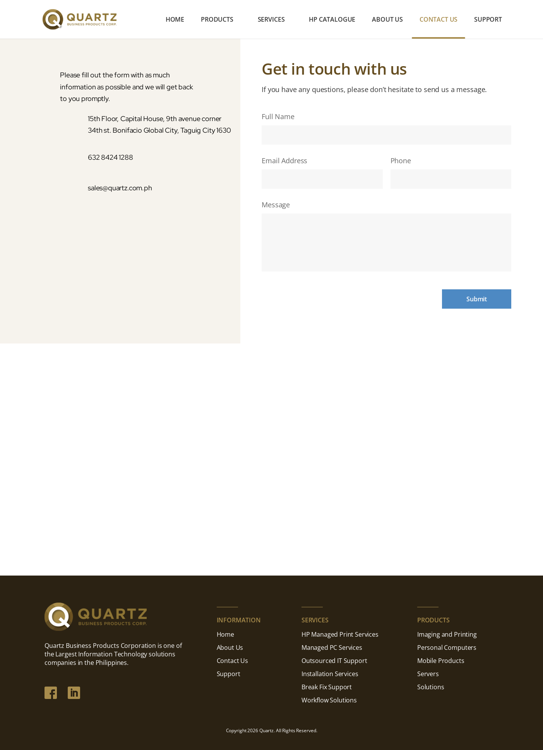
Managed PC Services (331, 647)
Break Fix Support (326, 687)
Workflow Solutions (329, 700)
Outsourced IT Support (334, 660)
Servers (428, 674)
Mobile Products (440, 660)
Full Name (278, 116)
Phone (401, 160)
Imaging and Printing (447, 634)
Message (276, 204)
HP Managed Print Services (340, 634)
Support (488, 20)
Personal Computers (446, 647)
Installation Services (329, 674)
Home (175, 20)
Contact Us (438, 20)
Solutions (430, 687)
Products (217, 20)
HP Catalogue (332, 20)
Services (271, 20)
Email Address (284, 160)
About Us (387, 20)
